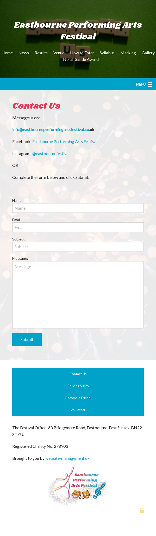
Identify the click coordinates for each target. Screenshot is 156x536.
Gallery (148, 52)
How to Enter (82, 52)
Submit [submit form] (27, 339)
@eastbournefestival (51, 153)
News (23, 52)
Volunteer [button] (78, 410)
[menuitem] (7, 52)
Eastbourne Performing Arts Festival (64, 141)
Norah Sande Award (81, 59)
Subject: (19, 239)
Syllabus (107, 52)
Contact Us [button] (78, 374)
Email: (17, 219)
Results (41, 52)
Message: (20, 258)
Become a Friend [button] (78, 398)
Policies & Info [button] (78, 386)
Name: (17, 200)
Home (7, 52)
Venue (58, 52)
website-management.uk (67, 458)
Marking (128, 52)
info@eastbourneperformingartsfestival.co (50, 129)
